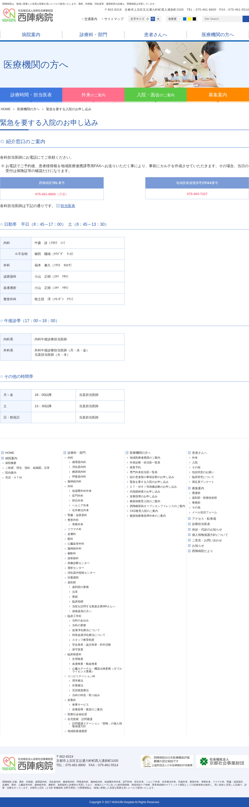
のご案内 (93, 94)
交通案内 (90, 19)
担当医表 (67, 206)
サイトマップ (114, 19)
